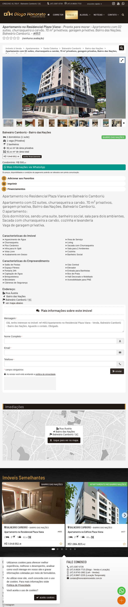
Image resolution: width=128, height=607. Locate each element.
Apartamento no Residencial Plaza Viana (31, 27)
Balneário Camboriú (14, 132)
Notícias (99, 14)
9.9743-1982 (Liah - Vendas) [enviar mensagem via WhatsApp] (84, 572)
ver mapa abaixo (14, 303)
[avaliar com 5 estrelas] (18, 38)
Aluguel (85, 14)
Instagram (9, 605)
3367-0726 (56, 4)
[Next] (125, 515)
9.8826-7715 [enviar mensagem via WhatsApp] (74, 4)
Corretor (58, 14)
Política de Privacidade (18, 585)
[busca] (123, 15)
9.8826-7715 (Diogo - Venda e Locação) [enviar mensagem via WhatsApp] (90, 569)
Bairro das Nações (40, 132)
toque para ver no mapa (64, 440)
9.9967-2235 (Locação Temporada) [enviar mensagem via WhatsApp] (87, 575)
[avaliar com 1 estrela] (4, 38)
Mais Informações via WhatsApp (24, 167)
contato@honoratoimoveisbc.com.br (86, 578)
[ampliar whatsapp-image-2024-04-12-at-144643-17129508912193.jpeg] (54, 88)
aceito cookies (45, 597)
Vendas (71, 14)
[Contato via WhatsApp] (121, 591)
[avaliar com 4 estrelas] (14, 38)
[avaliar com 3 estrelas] (11, 38)
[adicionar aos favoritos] (59, 542)
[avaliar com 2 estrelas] (7, 38)
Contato (113, 14)
